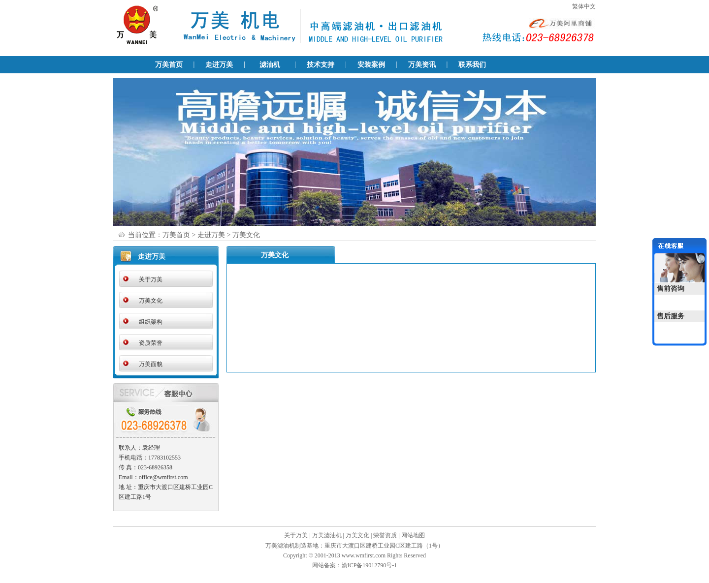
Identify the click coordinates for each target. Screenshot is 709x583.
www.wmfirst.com (364, 555)
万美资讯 (422, 64)
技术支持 (320, 64)
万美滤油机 (327, 535)
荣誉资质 (385, 535)
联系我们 (472, 64)
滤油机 (269, 64)
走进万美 (219, 64)
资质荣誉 (150, 342)
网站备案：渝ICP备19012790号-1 (354, 565)
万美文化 (150, 300)
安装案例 (371, 64)
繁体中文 (584, 6)
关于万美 (150, 279)
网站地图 (413, 535)
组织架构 (150, 321)
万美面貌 (150, 364)
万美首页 (169, 64)
